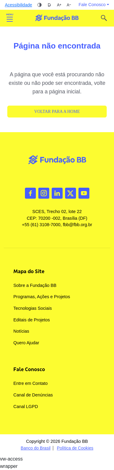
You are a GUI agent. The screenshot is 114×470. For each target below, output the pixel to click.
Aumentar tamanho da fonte (59, 4)
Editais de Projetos (31, 319)
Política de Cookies (75, 448)
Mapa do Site (28, 271)
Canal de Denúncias (33, 394)
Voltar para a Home (57, 111)
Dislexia (49, 4)
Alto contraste (39, 4)
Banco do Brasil (35, 448)
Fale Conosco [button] (92, 4)
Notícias (21, 331)
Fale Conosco (29, 369)
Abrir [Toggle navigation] (10, 18)
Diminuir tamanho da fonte (68, 4)
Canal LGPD (25, 406)
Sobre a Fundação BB (35, 285)
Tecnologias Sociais (32, 308)
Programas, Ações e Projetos (41, 296)
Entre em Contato (30, 383)
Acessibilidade (18, 4)
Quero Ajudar (26, 342)
